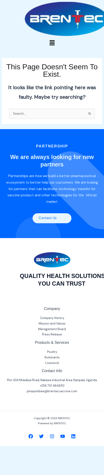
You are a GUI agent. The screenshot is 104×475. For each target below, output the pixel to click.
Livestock (52, 363)
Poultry (52, 352)
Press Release (52, 334)
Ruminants (52, 357)
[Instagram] (52, 436)
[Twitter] (41, 436)
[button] (52, 43)
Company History (52, 318)
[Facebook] (30, 436)
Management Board (52, 329)
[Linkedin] (73, 436)
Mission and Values (52, 323)
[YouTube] (62, 436)
